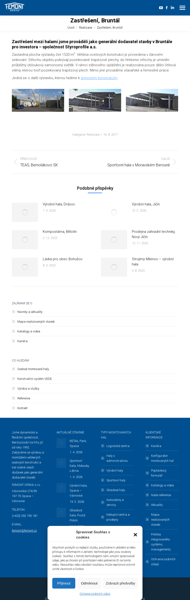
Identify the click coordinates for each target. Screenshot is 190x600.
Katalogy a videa (28, 331)
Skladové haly (115, 490)
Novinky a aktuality (30, 312)
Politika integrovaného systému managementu (161, 542)
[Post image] (25, 212)
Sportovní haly (115, 480)
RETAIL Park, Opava (78, 443)
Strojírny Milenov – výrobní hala (153, 261)
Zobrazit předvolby (120, 583)
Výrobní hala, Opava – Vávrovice (78, 490)
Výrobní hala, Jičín (146, 204)
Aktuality (157, 505)
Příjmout (64, 583)
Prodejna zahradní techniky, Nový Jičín (153, 234)
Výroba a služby (28, 388)
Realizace (93, 134)
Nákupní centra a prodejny (118, 517)
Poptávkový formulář (158, 473)
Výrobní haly (114, 470)
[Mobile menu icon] (182, 7)
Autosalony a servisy (115, 502)
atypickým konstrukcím (99, 78)
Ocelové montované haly (33, 369)
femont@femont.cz (24, 530)
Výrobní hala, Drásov (59, 204)
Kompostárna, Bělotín (60, 231)
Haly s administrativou (117, 458)
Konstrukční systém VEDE (34, 379)
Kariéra (22, 341)
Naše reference (161, 495)
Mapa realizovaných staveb (36, 321)
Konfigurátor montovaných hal (162, 458)
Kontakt (22, 408)
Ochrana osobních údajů (95, 593)
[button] (135, 534)
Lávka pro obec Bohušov (62, 259)
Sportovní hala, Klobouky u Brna (79, 466)
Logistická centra (117, 446)
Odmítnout (89, 583)
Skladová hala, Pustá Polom (77, 515)
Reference (23, 398)
